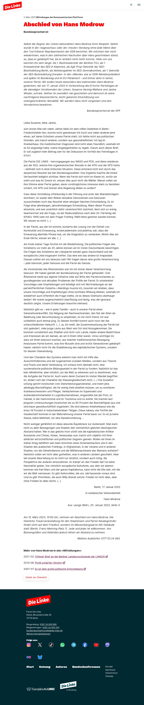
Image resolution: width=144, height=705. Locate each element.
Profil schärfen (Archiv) (48, 562)
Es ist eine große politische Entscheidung (59, 568)
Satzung (44, 666)
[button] (139, 4)
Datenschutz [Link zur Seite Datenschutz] (111, 673)
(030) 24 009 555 (50, 627)
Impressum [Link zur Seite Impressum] (110, 670)
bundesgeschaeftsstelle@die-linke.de (44, 630)
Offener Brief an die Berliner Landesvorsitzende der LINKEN (70, 556)
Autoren (61, 666)
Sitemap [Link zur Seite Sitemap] (109, 676)
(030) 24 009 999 (48, 624)
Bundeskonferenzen (86, 666)
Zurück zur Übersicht (36, 577)
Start (30, 666)
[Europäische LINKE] (40, 689)
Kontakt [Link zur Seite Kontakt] (109, 666)
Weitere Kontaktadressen (38, 634)
